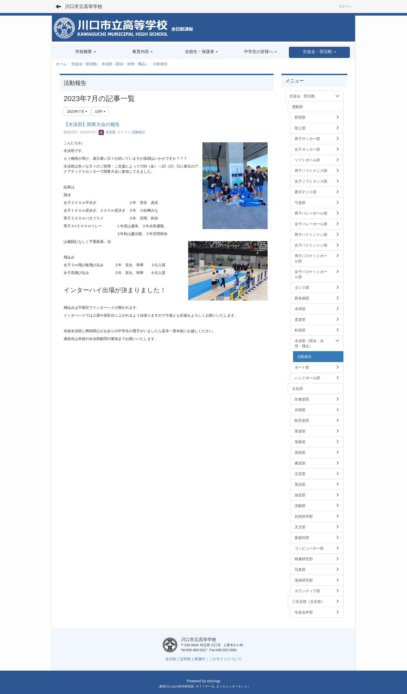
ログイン (345, 6)
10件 (100, 111)
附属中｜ (201, 659)
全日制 (170, 659)
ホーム (61, 64)
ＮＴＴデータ (205, 686)
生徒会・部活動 (84, 64)
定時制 (185, 659)
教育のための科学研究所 (177, 686)
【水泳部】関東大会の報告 (92, 124)
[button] (319, 52)
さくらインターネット (231, 686)
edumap (213, 681)
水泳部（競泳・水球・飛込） (125, 64)
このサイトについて (225, 659)
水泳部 (107, 132)
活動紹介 (138, 132)
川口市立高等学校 (83, 6)
